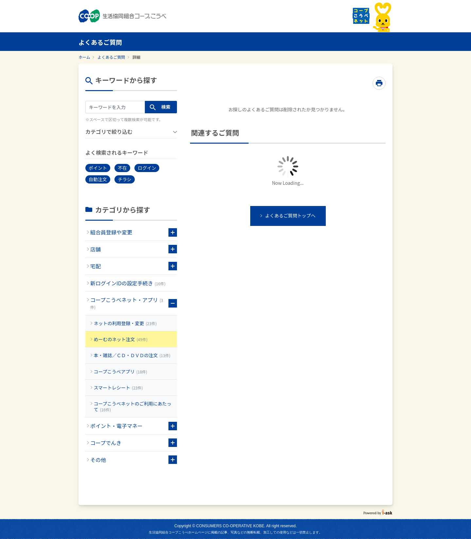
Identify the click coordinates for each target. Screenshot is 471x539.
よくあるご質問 (111, 57)
